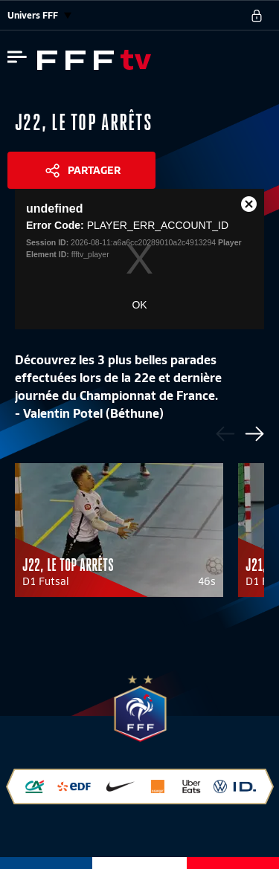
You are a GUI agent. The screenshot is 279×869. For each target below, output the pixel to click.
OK (139, 305)
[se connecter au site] (256, 15)
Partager (94, 170)
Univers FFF (39, 15)
